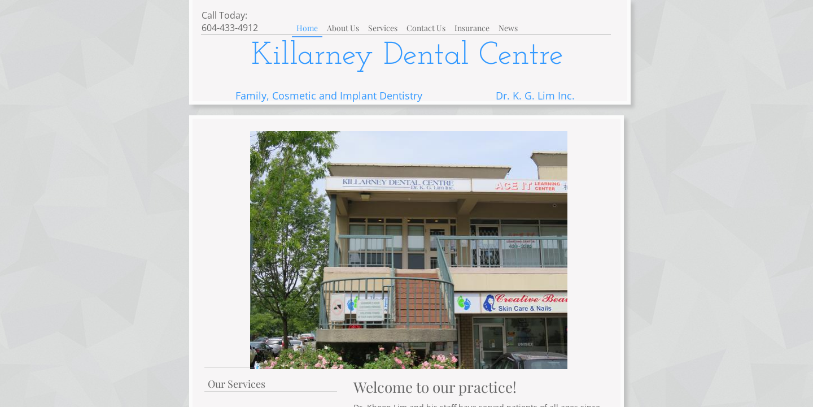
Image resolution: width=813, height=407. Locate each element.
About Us (343, 28)
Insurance (471, 28)
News (508, 28)
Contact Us (425, 28)
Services (382, 28)
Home (307, 28)
